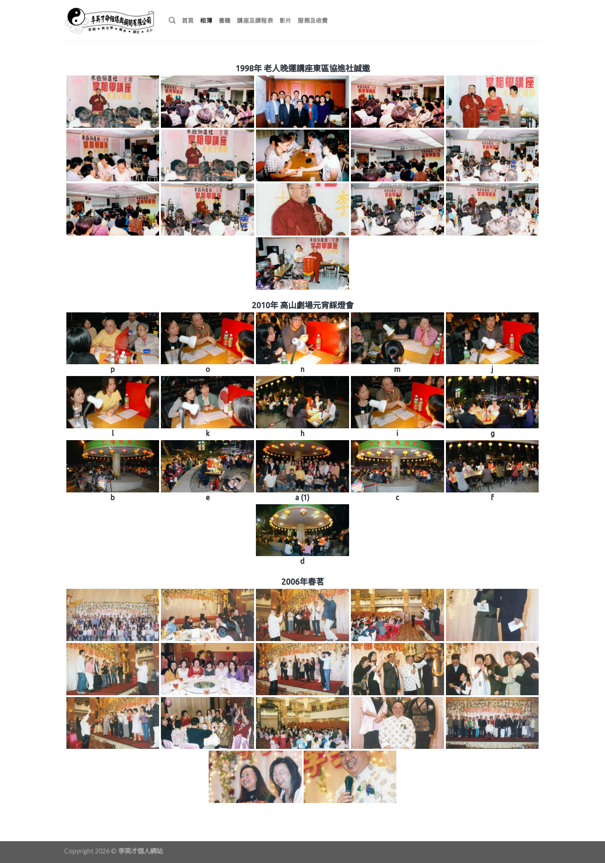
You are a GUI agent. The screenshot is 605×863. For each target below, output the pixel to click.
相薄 (206, 20)
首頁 (188, 20)
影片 (286, 20)
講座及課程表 (255, 20)
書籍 (225, 20)
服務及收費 (313, 20)
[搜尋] (172, 20)
